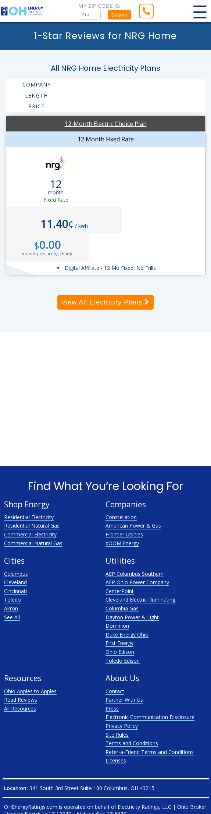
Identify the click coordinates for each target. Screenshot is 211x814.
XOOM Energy (122, 543)
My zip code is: (99, 6)
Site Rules (117, 734)
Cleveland (15, 582)
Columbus (16, 573)
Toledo (12, 599)
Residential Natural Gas (32, 525)
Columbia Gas (122, 608)
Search (119, 15)
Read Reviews (20, 699)
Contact (115, 691)
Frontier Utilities (124, 534)
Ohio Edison (120, 651)
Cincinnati (15, 591)
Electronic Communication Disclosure (150, 716)
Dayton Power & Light (132, 617)
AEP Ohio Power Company (137, 582)
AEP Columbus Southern (135, 573)
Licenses (116, 760)
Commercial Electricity (30, 534)
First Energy (119, 642)
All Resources (20, 708)
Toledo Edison (123, 660)
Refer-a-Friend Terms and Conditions (150, 751)
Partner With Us (124, 699)
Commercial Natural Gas (33, 543)
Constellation (121, 517)
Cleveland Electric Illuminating (140, 599)
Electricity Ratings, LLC (144, 806)
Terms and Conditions (132, 743)
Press (112, 708)
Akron (11, 608)
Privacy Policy (122, 725)
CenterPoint (120, 591)
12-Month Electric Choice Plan (106, 124)
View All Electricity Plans (105, 302)
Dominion (117, 625)
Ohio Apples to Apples (30, 691)
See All (12, 617)
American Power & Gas (133, 525)
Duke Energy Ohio (127, 634)
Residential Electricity (29, 517)
